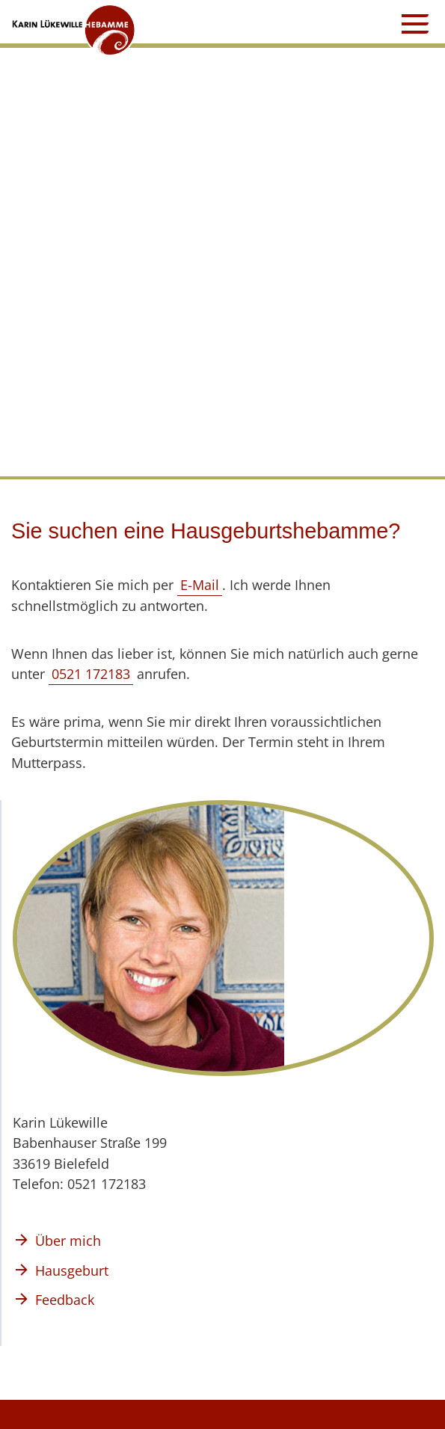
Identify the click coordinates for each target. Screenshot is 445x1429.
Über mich (68, 1240)
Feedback (64, 1299)
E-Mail (199, 584)
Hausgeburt (71, 1270)
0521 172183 (91, 673)
